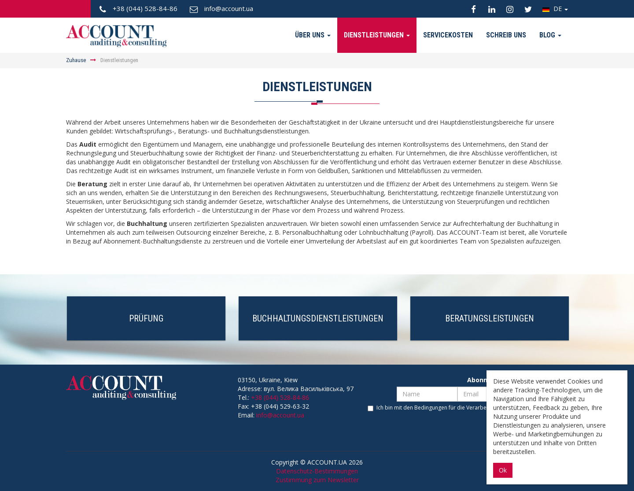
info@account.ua (280, 415)
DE (555, 8)
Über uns (313, 35)
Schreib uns (506, 35)
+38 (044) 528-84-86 (280, 397)
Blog (550, 35)
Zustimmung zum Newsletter (317, 480)
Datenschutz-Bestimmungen (317, 471)
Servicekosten (448, 35)
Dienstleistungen (377, 35)
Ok (503, 470)
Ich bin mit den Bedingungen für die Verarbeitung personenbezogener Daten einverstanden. (468, 411)
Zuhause (76, 60)
